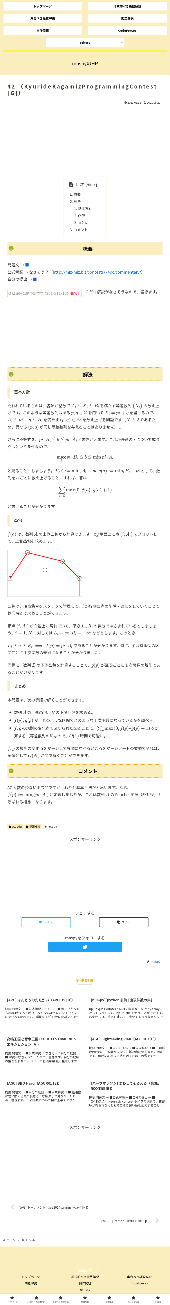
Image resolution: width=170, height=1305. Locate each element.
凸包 (81, 215)
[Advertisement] (85, 140)
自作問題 (85, 1283)
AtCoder (15, 826)
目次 (80, 184)
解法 (77, 201)
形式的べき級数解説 (85, 1277)
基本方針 (85, 208)
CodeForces (139, 1283)
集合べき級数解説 (139, 1277)
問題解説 (33, 826)
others (85, 1289)
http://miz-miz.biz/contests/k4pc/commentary (96, 272)
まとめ (83, 222)
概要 (77, 194)
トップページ (31, 1277)
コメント (81, 229)
